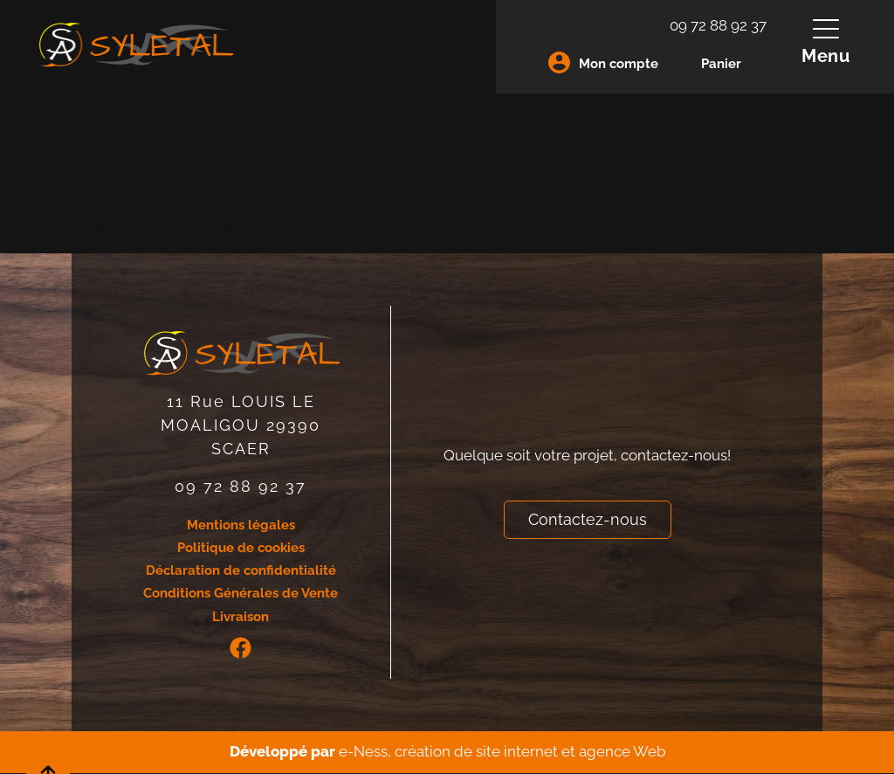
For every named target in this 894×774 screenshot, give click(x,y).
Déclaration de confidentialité (241, 571)
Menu (825, 55)
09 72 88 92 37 (718, 25)
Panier (721, 64)
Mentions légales (241, 525)
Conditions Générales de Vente (240, 594)
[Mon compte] (559, 62)
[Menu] (826, 29)
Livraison (240, 617)
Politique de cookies (241, 548)
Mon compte (618, 64)
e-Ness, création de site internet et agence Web (502, 752)
